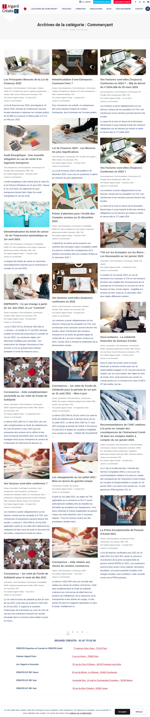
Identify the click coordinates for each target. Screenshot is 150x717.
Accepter (122, 712)
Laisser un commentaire (13, 101)
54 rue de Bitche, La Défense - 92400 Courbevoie (94, 672)
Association (8, 88)
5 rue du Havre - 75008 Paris (85, 656)
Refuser (139, 712)
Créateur (40, 88)
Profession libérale (63, 94)
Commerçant (31, 88)
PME (12, 94)
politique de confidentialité (81, 713)
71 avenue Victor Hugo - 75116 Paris (90, 648)
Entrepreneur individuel (67, 91)
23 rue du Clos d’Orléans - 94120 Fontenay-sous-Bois (96, 664)
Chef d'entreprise (19, 88)
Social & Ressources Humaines (26, 94)
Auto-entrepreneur (64, 88)
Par (14, 98)
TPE (40, 94)
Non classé (24, 91)
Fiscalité (16, 91)
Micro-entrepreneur (88, 91)
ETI (10, 91)
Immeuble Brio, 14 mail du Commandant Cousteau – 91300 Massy (102, 680)
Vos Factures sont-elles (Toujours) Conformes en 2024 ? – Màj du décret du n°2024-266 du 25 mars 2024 (122, 83)
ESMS (6, 91)
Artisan (54, 88)
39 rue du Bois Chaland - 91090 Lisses (90, 688)
